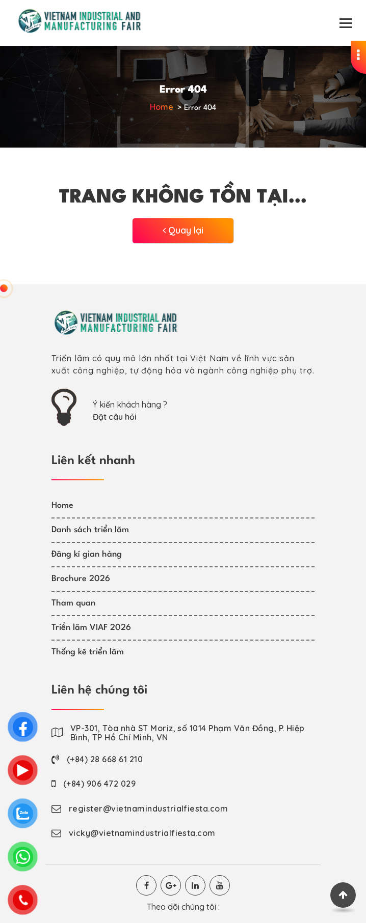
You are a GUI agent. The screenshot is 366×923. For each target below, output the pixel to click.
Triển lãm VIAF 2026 (91, 627)
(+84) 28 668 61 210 (105, 759)
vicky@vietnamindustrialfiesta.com (142, 833)
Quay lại (183, 230)
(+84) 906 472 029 (99, 783)
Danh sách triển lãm (90, 530)
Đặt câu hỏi (115, 417)
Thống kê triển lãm (87, 652)
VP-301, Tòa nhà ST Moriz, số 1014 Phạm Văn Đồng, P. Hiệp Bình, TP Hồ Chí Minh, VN (187, 733)
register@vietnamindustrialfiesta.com (148, 808)
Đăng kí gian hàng (86, 554)
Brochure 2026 (80, 578)
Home (161, 107)
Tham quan (73, 603)
